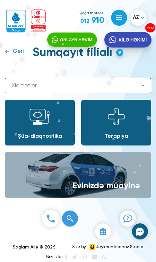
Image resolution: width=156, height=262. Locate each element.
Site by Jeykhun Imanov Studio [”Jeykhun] (107, 247)
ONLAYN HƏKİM (76, 39)
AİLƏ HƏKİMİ (132, 39)
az (136, 17)
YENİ (150, 28)
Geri (18, 51)
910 (92, 20)
